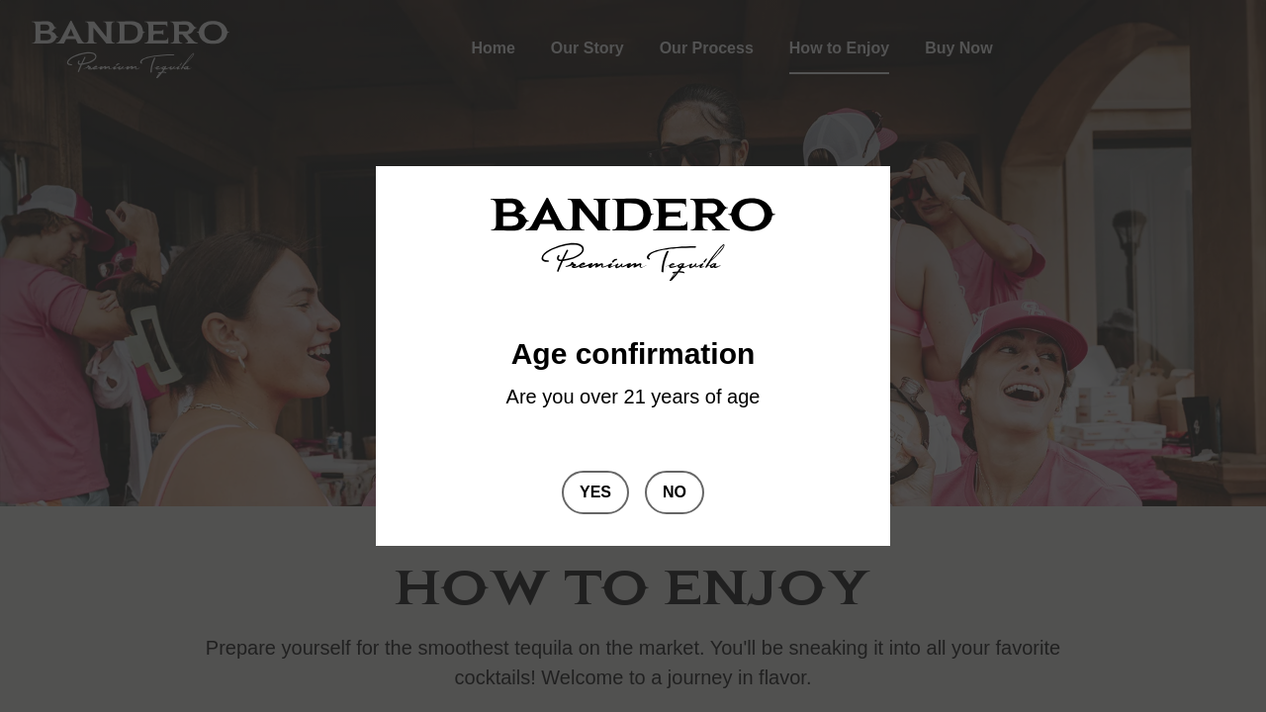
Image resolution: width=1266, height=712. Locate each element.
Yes (595, 492)
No (674, 492)
